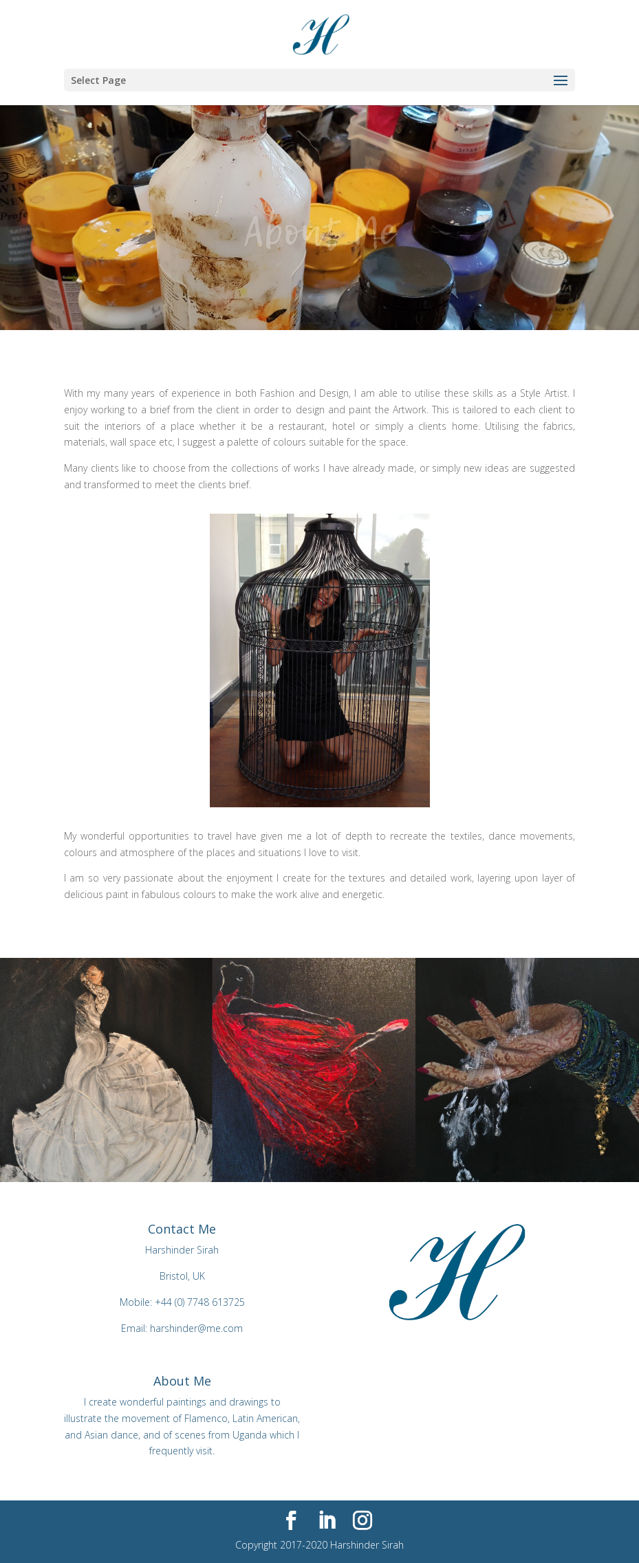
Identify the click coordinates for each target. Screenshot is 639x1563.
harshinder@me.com (196, 1328)
